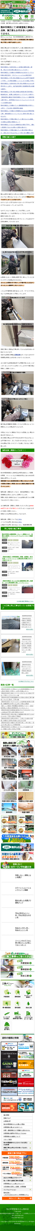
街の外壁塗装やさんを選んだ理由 (14, 1124)
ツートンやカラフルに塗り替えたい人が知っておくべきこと (23, 943)
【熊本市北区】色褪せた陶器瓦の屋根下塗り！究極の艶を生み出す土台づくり (26, 623)
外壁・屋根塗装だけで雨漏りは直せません (17, 1130)
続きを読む (29, 629)
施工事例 (6, 1115)
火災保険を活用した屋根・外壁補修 (15, 1186)
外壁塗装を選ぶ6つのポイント (13, 1127)
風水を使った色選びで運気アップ (23, 902)
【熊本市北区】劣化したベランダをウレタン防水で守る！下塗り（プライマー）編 (17, 694)
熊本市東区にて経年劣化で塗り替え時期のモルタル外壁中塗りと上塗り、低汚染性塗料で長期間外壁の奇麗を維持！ (17, 86)
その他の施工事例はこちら (25, 601)
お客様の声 (7, 1121)
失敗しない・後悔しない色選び (23, 876)
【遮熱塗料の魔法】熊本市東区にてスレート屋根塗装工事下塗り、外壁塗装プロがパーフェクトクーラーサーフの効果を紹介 (17, 99)
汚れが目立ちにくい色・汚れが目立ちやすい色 (23, 915)
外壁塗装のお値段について (12, 1136)
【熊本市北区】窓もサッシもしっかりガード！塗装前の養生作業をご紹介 (26, 669)
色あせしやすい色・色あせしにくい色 (22, 929)
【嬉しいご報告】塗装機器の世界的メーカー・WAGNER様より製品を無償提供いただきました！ (17, 707)
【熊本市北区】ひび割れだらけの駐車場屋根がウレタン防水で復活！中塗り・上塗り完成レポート (17, 690)
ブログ (9, 21)
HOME (3, 21)
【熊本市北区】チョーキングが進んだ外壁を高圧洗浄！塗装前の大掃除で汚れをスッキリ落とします (26, 646)
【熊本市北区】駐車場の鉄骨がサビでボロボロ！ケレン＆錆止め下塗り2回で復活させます (17, 711)
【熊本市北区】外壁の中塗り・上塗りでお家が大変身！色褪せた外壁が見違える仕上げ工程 (17, 719)
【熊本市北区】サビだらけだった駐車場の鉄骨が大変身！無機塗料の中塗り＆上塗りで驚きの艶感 (17, 703)
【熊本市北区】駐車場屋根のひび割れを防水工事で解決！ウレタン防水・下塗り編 (17, 698)
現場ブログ (7, 1118)
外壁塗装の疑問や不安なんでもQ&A (15, 1133)
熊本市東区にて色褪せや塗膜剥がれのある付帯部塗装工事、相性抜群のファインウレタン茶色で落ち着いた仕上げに (17, 113)
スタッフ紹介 (8, 1139)
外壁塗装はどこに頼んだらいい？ (14, 1183)
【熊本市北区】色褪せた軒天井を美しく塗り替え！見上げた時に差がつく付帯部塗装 (17, 724)
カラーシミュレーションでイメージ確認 (23, 889)
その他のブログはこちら (26, 681)
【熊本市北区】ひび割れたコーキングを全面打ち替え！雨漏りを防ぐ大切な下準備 (17, 728)
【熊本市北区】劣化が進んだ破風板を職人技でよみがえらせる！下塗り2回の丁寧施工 (17, 715)
